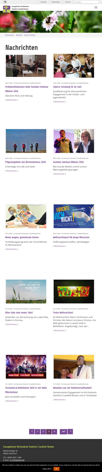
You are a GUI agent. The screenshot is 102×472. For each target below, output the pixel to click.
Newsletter (56, 2)
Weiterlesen (12, 100)
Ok (57, 469)
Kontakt (43, 2)
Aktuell (19, 35)
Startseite (9, 35)
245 (63, 431)
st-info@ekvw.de (17, 460)
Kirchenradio (5, 2)
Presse (67, 2)
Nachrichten (29, 35)
